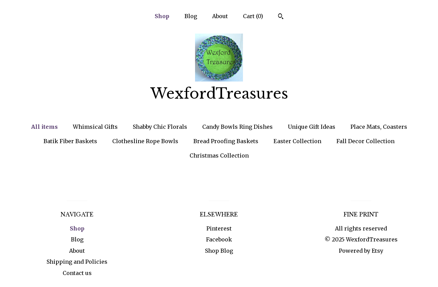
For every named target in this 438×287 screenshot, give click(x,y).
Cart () (253, 16)
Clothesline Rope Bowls (145, 141)
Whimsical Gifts (95, 126)
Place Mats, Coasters (378, 126)
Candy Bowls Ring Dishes (237, 126)
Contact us (77, 273)
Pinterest (219, 228)
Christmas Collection (219, 155)
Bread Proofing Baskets (225, 141)
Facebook (219, 239)
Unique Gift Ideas (311, 126)
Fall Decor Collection (365, 141)
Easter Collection (297, 141)
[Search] (280, 17)
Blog (190, 16)
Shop (162, 16)
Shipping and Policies (77, 261)
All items (44, 126)
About (220, 16)
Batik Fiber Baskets (70, 141)
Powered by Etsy (361, 250)
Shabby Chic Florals (160, 126)
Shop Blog (219, 250)
